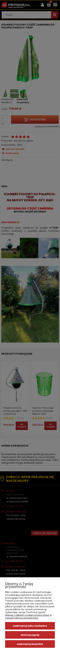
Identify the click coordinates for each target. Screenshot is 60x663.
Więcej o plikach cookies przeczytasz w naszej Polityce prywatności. (28, 616)
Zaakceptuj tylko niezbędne (30, 625)
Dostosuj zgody (30, 635)
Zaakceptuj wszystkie (30, 644)
